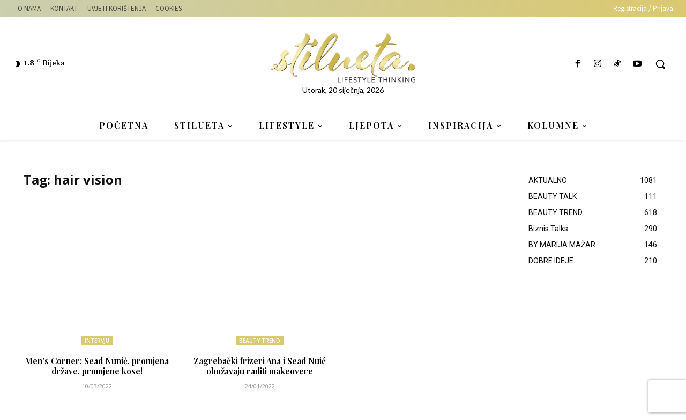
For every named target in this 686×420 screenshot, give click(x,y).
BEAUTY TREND (259, 340)
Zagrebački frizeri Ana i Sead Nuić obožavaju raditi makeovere (260, 366)
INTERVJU (97, 340)
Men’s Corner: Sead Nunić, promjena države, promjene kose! (96, 366)
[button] (660, 64)
